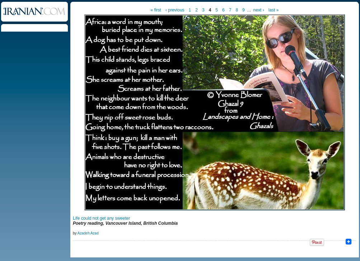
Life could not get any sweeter (101, 218)
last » (273, 10)
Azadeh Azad (88, 233)
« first (156, 10)
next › (258, 10)
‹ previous (174, 10)
